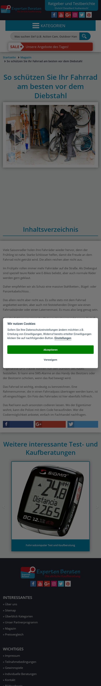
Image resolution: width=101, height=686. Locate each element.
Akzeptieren (50, 349)
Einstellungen (63, 338)
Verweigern (50, 359)
